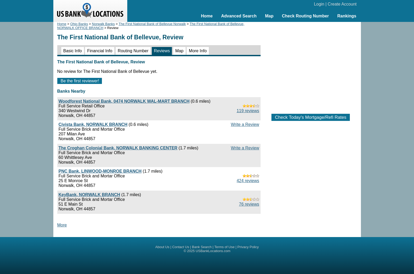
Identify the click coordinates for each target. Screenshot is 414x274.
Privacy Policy (248, 247)
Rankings (346, 16)
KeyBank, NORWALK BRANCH (89, 194)
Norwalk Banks (103, 24)
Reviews (162, 51)
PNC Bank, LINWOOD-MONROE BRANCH (100, 171)
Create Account (342, 4)
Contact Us (180, 247)
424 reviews (248, 180)
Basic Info (72, 51)
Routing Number (133, 51)
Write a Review (245, 124)
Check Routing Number (305, 16)
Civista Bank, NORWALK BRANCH (93, 124)
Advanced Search (238, 16)
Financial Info (99, 51)
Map (269, 16)
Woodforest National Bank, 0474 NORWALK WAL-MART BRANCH (124, 101)
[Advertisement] (310, 65)
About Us (162, 247)
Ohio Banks (79, 24)
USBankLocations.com (213, 251)
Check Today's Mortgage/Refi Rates (310, 117)
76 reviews (249, 204)
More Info (198, 51)
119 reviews (248, 110)
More (62, 225)
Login (319, 4)
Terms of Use (224, 247)
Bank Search (201, 247)
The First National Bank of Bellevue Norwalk (152, 24)
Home (207, 16)
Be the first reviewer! (80, 81)
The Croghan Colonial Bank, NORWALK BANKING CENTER (118, 148)
